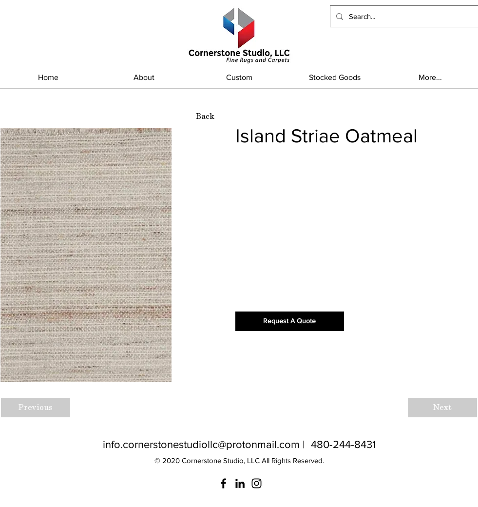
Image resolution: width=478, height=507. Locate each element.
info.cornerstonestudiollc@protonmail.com (201, 444)
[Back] (205, 116)
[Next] (442, 407)
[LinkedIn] (240, 483)
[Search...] (403, 16)
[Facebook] (223, 483)
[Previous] (35, 407)
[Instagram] (256, 483)
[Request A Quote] (289, 321)
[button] (334, 77)
